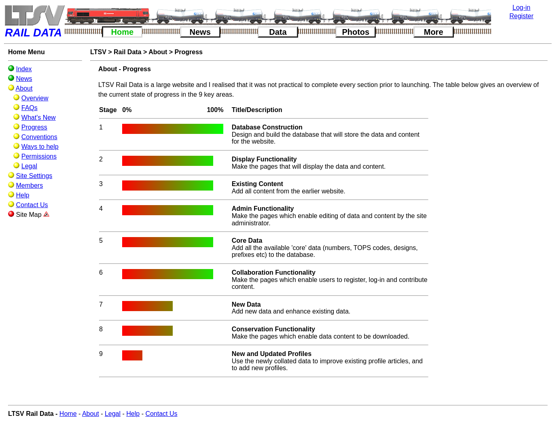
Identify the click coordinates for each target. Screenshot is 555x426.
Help (22, 195)
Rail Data (127, 52)
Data (277, 32)
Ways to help (40, 146)
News (200, 32)
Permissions (39, 156)
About (24, 88)
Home (122, 32)
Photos (355, 32)
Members (29, 185)
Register (521, 16)
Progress (34, 127)
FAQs (29, 107)
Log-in (521, 7)
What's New (38, 117)
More (433, 32)
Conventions (39, 137)
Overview (35, 98)
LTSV (98, 52)
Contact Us (32, 204)
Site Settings (34, 175)
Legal (29, 166)
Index (24, 69)
